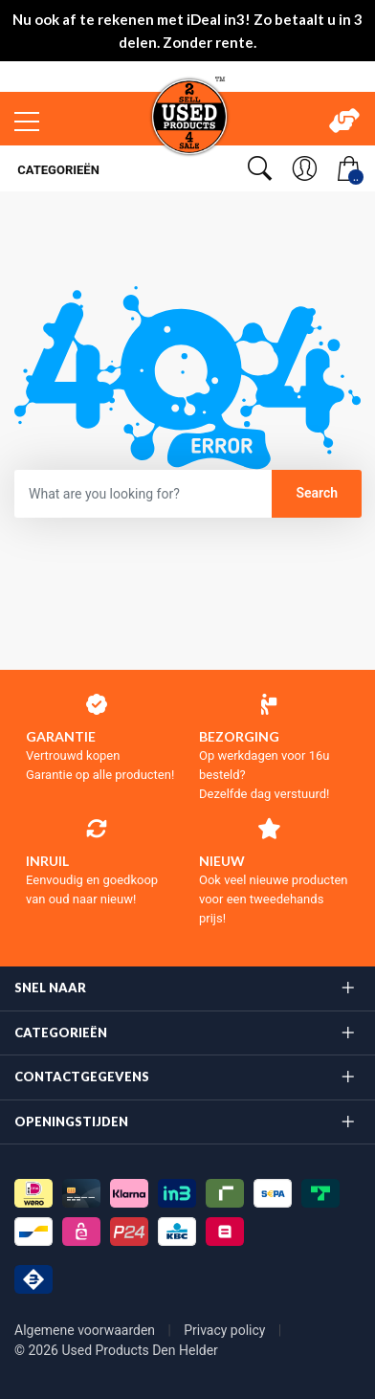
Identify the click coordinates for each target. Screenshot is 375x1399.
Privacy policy (226, 1330)
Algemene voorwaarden (86, 1330)
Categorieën (56, 170)
